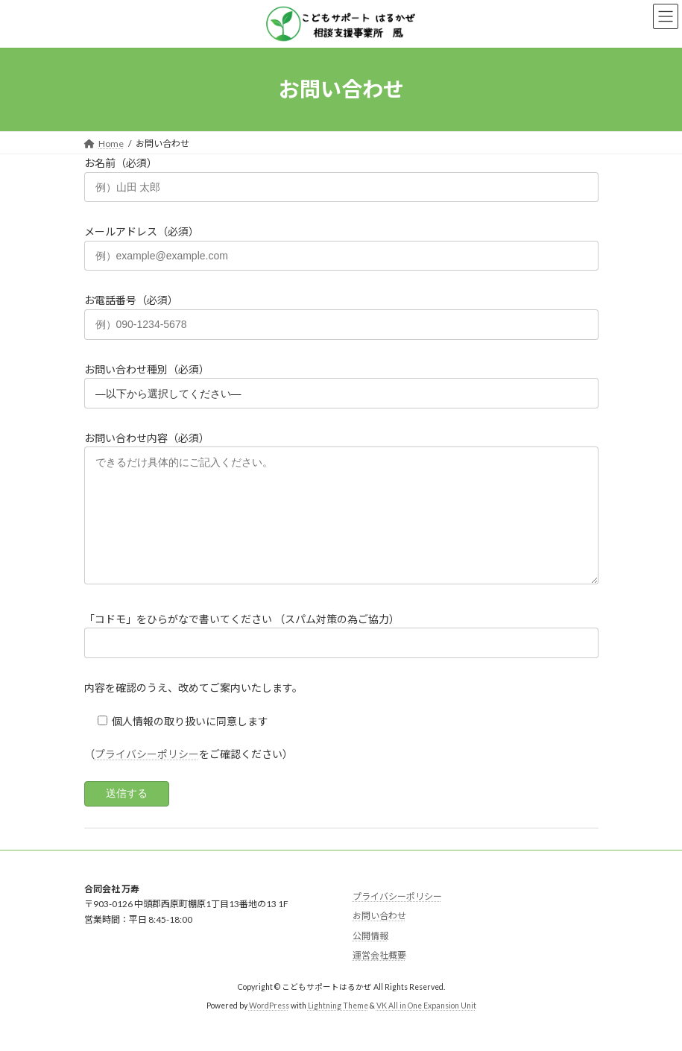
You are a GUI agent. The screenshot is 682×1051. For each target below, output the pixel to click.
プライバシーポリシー (147, 776)
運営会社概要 (379, 978)
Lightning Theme (338, 1027)
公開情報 (370, 958)
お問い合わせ (379, 938)
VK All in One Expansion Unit (426, 1027)
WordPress (269, 1027)
